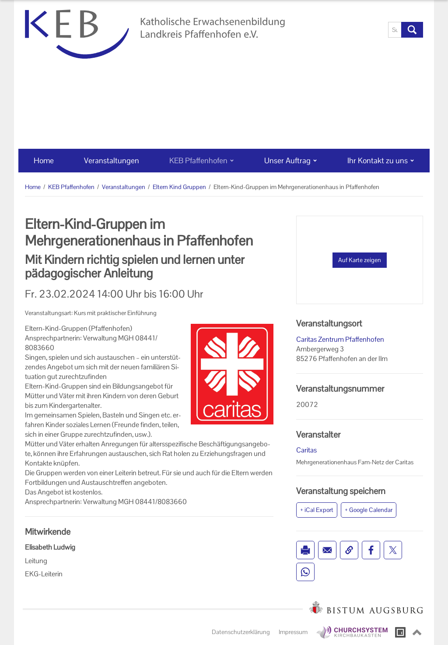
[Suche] (395, 30)
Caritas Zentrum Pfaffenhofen (340, 339)
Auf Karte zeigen (359, 260)
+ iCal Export (316, 510)
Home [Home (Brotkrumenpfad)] (33, 187)
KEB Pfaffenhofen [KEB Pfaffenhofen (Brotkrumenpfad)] (71, 187)
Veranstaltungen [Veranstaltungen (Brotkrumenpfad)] (123, 187)
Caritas (306, 450)
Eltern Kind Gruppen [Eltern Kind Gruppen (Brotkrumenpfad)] (179, 187)
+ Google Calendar (368, 510)
